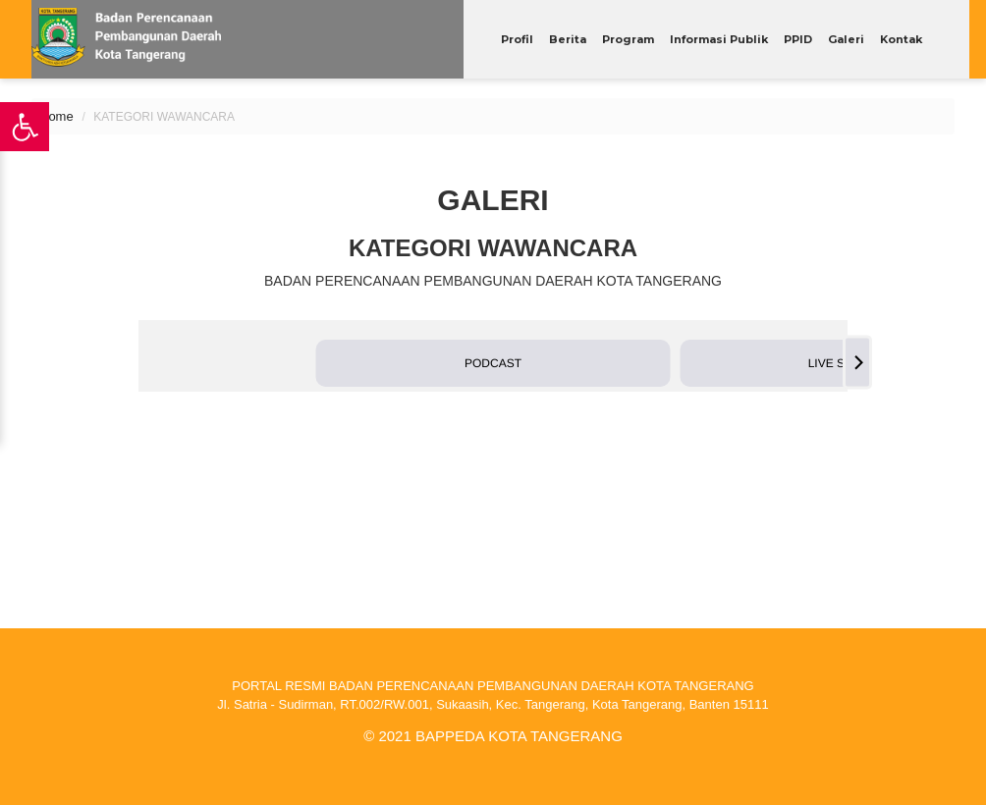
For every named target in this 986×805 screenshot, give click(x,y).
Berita (567, 39)
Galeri (846, 39)
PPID (798, 39)
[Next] (857, 363)
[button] (493, 363)
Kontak (901, 39)
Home (56, 116)
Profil (517, 39)
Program (628, 39)
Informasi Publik (719, 39)
